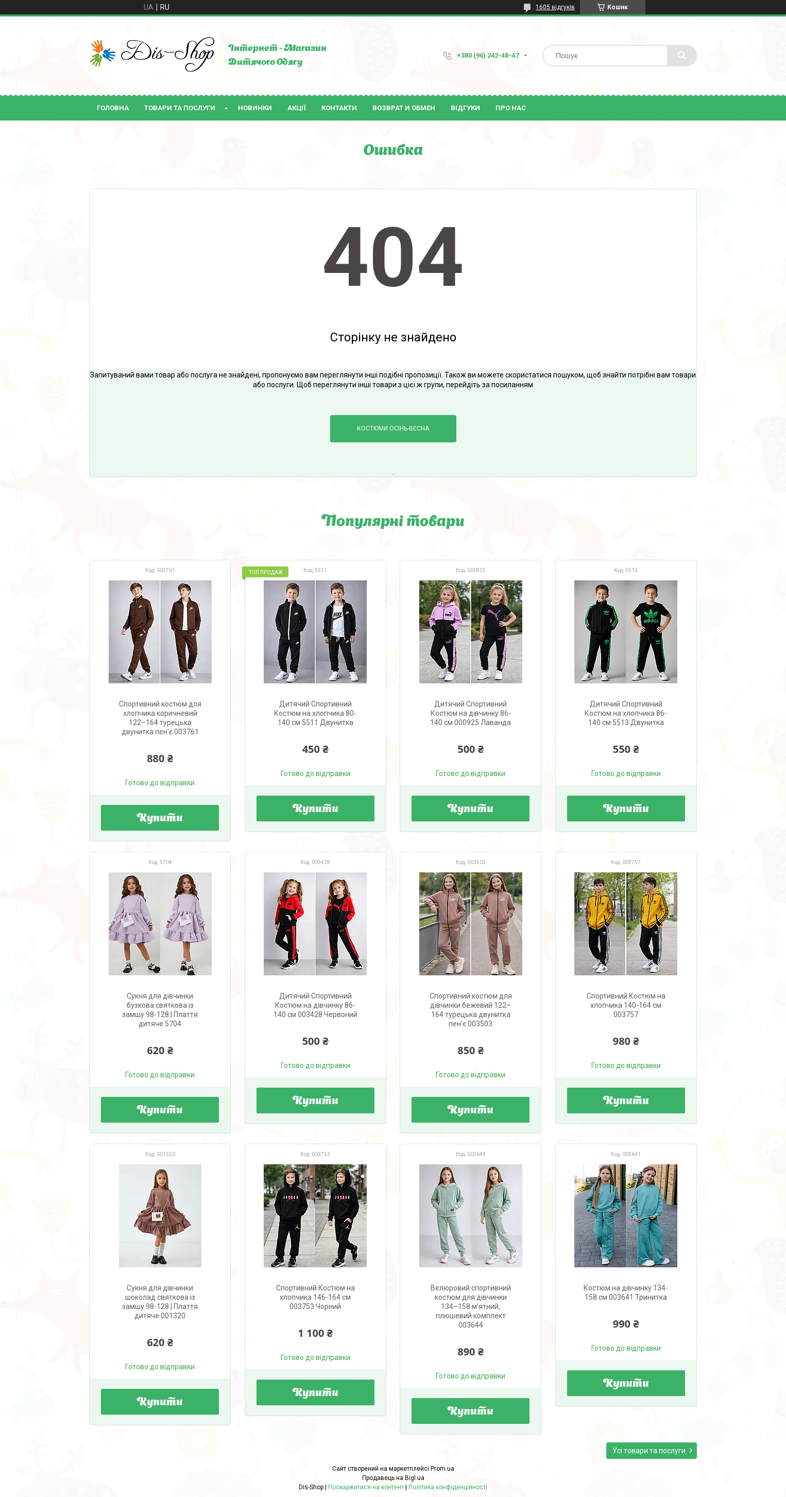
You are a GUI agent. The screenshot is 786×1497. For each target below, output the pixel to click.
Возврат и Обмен (403, 108)
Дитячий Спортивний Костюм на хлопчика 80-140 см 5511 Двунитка (315, 713)
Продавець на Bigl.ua (393, 1478)
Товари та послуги (179, 108)
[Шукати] (682, 55)
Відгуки (465, 108)
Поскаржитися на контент (366, 1487)
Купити (160, 819)
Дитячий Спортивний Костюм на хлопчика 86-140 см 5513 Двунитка (626, 713)
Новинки (255, 108)
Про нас (510, 108)
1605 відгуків (555, 7)
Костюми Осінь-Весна (393, 428)
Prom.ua (442, 1468)
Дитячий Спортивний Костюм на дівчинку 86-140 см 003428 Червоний (315, 1005)
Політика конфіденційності (447, 1487)
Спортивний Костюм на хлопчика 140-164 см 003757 (626, 1005)
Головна (113, 108)
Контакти (339, 108)
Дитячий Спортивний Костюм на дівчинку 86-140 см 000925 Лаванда (470, 713)
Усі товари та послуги (649, 1451)
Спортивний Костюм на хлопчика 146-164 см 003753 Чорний (315, 1297)
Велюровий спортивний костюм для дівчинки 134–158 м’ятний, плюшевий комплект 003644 (471, 1306)
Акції (296, 108)
